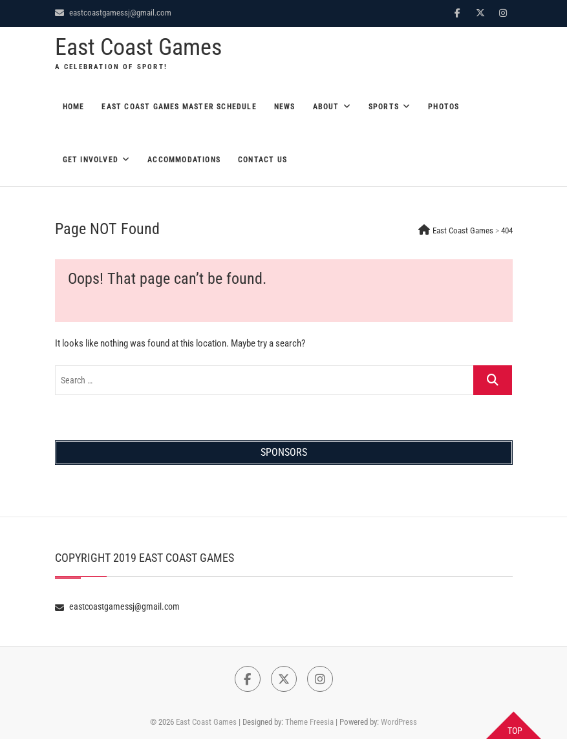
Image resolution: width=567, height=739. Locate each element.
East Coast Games (138, 47)
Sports (384, 106)
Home (74, 106)
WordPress (399, 722)
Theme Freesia (309, 722)
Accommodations (183, 159)
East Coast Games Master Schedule (179, 106)
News (284, 106)
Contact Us (262, 159)
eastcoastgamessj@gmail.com (113, 12)
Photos (443, 106)
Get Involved (90, 159)
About (326, 106)
